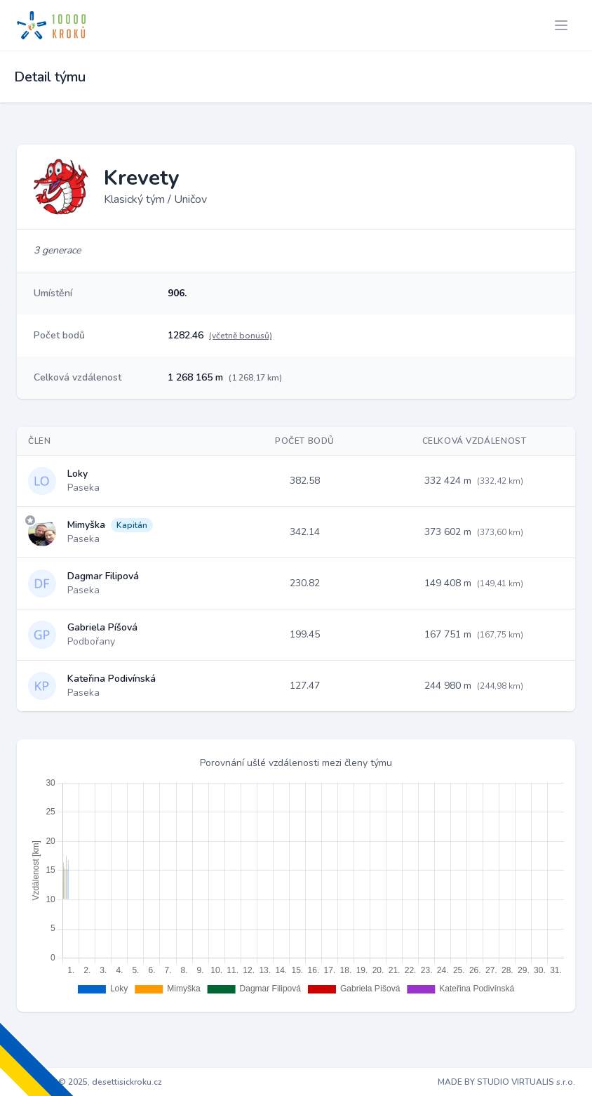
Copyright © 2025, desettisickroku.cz (89, 1082)
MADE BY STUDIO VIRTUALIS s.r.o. (506, 1082)
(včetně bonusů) (240, 335)
